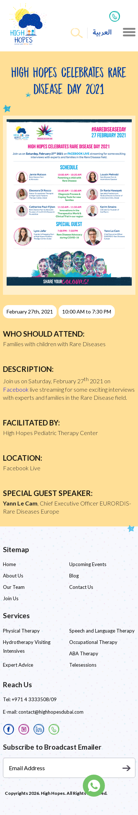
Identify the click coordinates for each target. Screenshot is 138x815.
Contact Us (81, 587)
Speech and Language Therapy (102, 631)
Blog (74, 576)
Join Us (10, 598)
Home (9, 564)
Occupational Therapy (93, 642)
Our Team (14, 587)
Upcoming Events (87, 564)
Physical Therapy (21, 631)
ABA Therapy (83, 653)
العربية (102, 32)
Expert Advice (18, 665)
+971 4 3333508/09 (34, 699)
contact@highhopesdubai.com (51, 712)
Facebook (16, 389)
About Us (13, 576)
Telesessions (82, 665)
